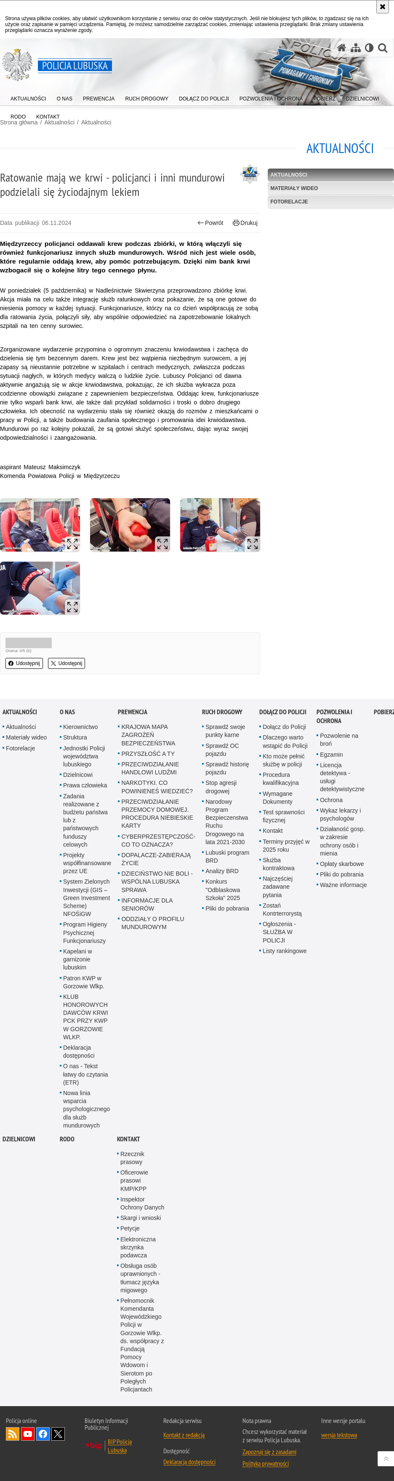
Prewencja (132, 719)
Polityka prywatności (265, 1471)
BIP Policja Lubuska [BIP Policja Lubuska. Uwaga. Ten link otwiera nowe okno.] (120, 1453)
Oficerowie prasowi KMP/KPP (134, 1188)
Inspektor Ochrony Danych (142, 1211)
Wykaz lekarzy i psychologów (340, 822)
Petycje (130, 1236)
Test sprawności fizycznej (284, 824)
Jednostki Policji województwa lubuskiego (84, 764)
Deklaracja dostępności (79, 1059)
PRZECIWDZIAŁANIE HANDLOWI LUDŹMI (150, 776)
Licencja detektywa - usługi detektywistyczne (342, 785)
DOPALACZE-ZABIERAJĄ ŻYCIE (156, 867)
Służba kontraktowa (278, 872)
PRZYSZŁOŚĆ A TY (148, 761)
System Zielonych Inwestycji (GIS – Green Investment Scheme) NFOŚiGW (86, 906)
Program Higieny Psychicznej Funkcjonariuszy (85, 940)
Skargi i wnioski (140, 1225)
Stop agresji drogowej (221, 795)
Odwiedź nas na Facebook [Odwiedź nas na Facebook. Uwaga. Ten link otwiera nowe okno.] (43, 1442)
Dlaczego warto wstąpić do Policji (285, 749)
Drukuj (245, 223)
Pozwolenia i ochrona (334, 724)
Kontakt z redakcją (184, 1443)
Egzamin (331, 762)
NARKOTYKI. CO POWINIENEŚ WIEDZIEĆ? (157, 795)
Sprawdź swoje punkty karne (225, 738)
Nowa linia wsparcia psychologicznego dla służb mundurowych (86, 1117)
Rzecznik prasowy (132, 1166)
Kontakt (272, 838)
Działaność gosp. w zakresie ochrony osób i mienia (342, 849)
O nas (67, 719)
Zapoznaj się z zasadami (269, 1459)
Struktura (75, 745)
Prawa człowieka (85, 793)
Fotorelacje (289, 202)
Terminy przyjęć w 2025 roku (286, 853)
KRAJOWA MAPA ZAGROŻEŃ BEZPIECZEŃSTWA (148, 742)
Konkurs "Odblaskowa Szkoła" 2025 (222, 898)
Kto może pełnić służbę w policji (284, 768)
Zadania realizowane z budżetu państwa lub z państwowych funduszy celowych (85, 828)
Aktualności (96, 122)
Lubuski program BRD (227, 864)
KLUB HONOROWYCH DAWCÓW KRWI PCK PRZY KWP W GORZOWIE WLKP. (85, 1024)
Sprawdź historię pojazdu (227, 776)
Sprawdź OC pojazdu (222, 757)
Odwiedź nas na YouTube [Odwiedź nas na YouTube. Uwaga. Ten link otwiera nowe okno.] (28, 1442)
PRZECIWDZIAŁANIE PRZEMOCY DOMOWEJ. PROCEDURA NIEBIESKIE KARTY (157, 821)
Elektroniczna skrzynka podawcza (138, 1255)
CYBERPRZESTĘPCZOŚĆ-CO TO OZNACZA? (158, 848)
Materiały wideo (294, 188)
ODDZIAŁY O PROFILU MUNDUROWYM (152, 931)
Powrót (210, 223)
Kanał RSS (12, 1442)
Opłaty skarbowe (342, 872)
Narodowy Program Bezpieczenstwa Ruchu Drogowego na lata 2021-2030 (226, 829)
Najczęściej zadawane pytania (278, 894)
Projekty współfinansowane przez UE (87, 871)
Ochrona (331, 808)
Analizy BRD (222, 879)
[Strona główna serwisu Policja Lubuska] (341, 47)
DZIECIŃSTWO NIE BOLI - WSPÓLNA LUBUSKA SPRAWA (157, 889)
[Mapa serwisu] (356, 47)
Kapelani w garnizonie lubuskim (77, 967)
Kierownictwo (80, 734)
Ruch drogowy (222, 719)
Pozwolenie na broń (339, 747)
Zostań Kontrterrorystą (282, 917)
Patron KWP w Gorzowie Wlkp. (83, 990)
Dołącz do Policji (282, 719)
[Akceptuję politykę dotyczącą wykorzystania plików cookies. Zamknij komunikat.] (382, 6)
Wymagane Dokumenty (278, 805)
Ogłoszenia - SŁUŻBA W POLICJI (279, 940)
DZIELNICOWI (19, 1147)
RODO (67, 1147)
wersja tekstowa (339, 1443)
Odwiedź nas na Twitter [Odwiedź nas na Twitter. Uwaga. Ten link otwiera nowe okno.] (58, 1442)
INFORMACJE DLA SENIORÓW (146, 912)
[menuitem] (28, 97)
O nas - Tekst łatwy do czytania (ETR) (85, 1082)
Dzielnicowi (78, 782)
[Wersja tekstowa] (369, 47)
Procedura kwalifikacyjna (281, 786)
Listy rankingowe (284, 959)
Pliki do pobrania (227, 916)
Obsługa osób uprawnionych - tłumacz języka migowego (140, 1285)
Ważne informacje (343, 893)
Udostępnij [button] (24, 663)
